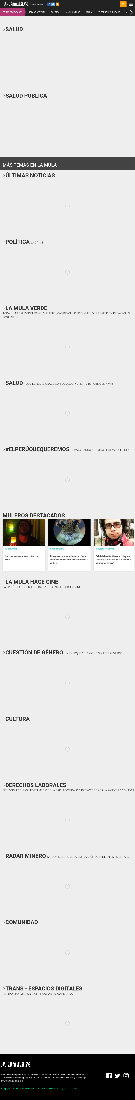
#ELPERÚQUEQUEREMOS (108, 12)
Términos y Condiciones (23, 1088)
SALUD (89, 12)
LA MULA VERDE (72, 12)
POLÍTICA (55, 12)
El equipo (5, 1088)
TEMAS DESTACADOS (12, 12)
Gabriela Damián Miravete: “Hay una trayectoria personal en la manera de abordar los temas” (113, 559)
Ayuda (63, 1088)
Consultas (73, 1088)
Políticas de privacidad (48, 1088)
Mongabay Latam (57, 549)
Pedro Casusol (11, 549)
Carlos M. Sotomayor (105, 549)
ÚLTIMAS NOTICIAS (36, 12)
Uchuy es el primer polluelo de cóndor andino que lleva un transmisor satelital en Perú (69, 559)
